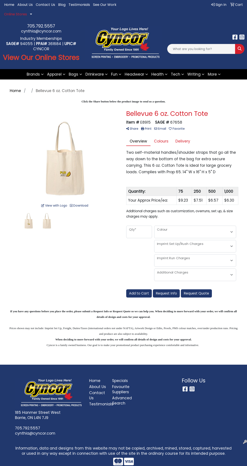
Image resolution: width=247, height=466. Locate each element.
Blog (61, 4)
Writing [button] (194, 74)
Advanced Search (121, 400)
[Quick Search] (201, 49)
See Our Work (104, 4)
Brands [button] (33, 74)
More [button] (212, 74)
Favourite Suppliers (120, 389)
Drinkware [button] (94, 74)
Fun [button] (114, 74)
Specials (120, 380)
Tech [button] (175, 74)
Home (9, 4)
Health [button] (157, 74)
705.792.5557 (41, 26)
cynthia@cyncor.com (41, 31)
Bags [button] (73, 74)
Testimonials (79, 4)
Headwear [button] (134, 74)
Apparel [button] (54, 74)
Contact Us (45, 4)
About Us (25, 4)
